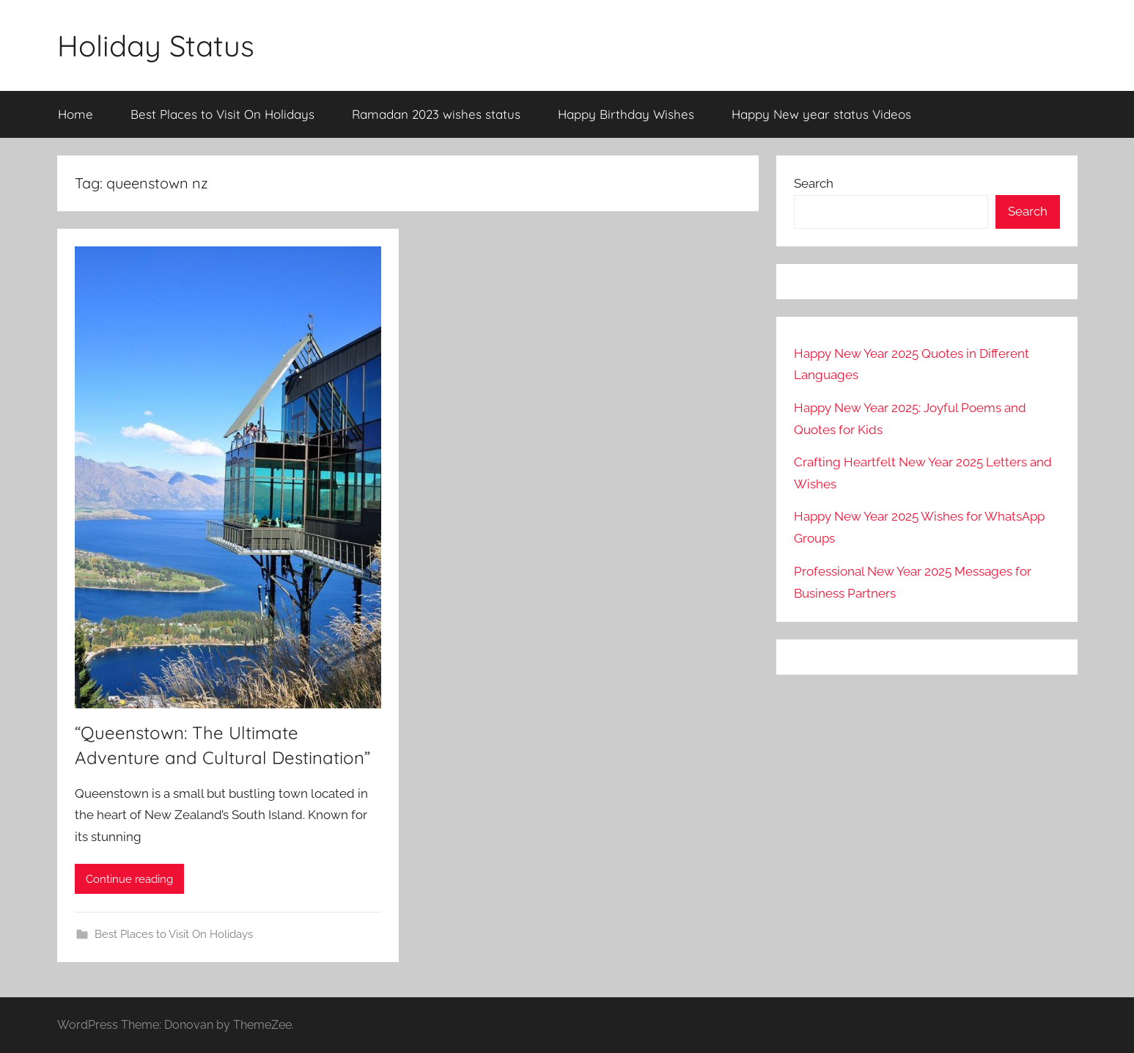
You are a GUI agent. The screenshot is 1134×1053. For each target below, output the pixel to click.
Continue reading (129, 879)
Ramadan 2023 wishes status (436, 114)
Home (75, 114)
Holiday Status (155, 45)
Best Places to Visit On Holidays (222, 114)
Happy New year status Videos (821, 114)
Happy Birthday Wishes (626, 114)
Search (813, 183)
